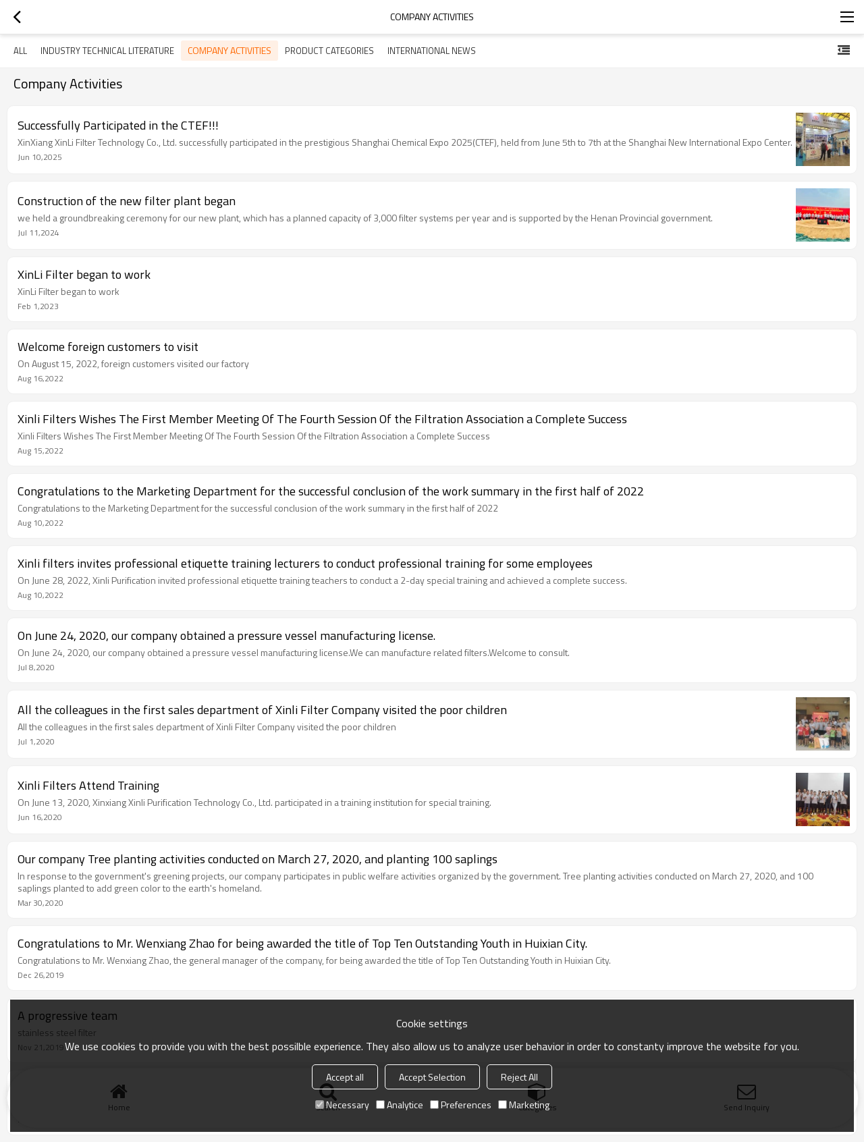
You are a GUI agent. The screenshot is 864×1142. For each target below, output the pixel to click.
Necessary (342, 1104)
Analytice (399, 1104)
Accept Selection (432, 1077)
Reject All (519, 1077)
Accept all (345, 1077)
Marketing (523, 1104)
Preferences (460, 1104)
